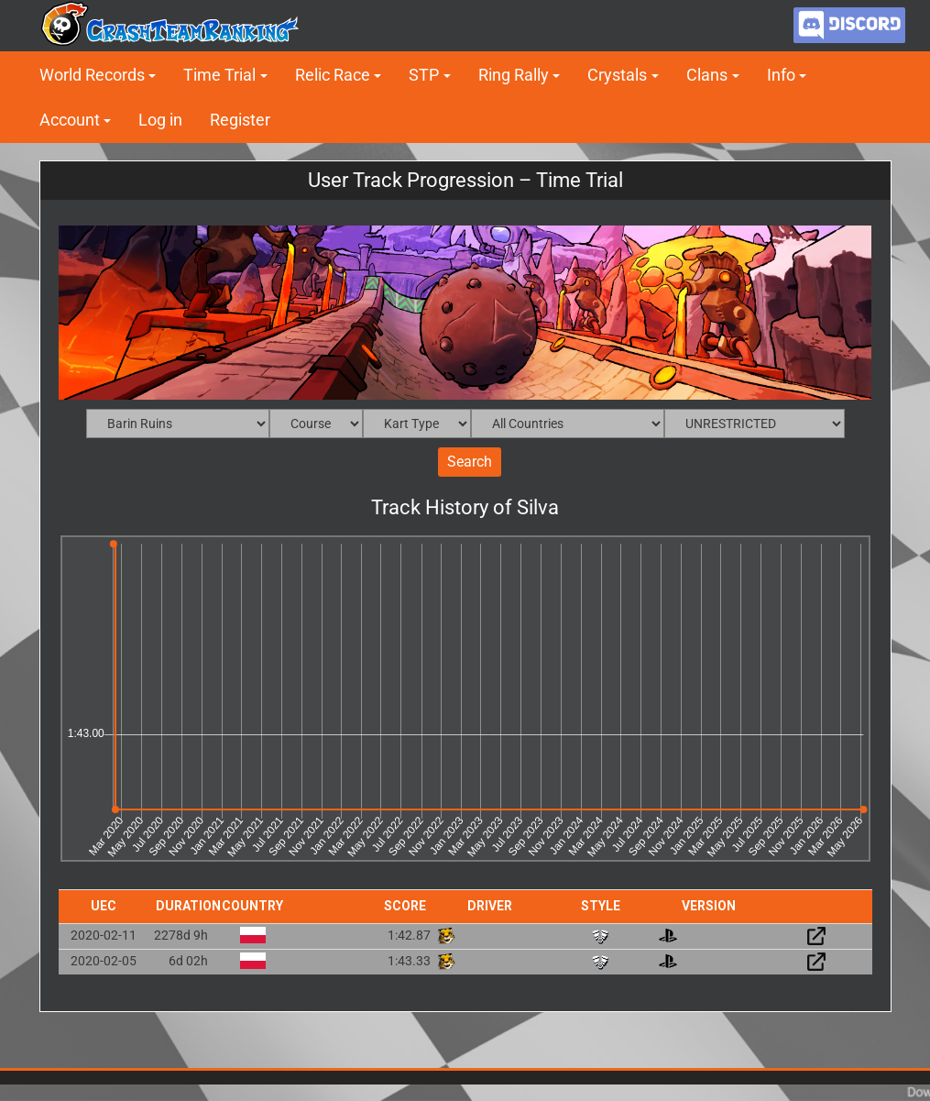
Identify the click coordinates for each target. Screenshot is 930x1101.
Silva (538, 509)
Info (781, 74)
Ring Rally (513, 74)
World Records (92, 74)
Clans (707, 74)
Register (240, 119)
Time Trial (219, 74)
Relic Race (332, 74)
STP (424, 74)
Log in (160, 119)
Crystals (617, 74)
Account (69, 119)
